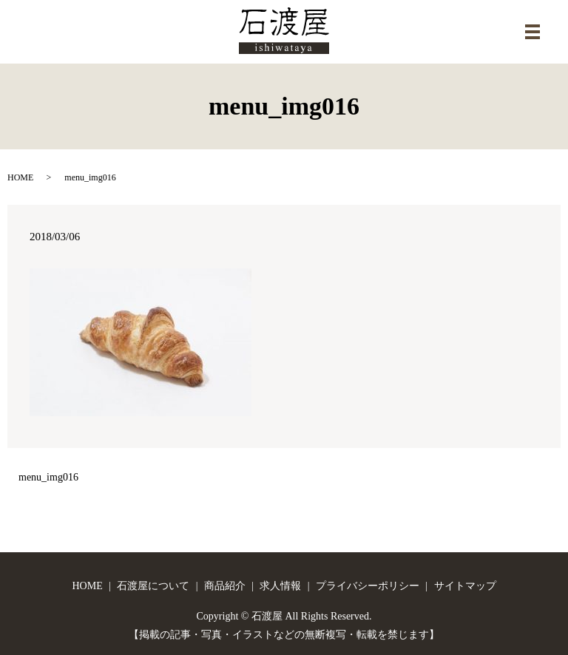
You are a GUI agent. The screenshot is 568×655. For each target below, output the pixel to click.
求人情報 (280, 585)
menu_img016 (48, 477)
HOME (20, 177)
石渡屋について (153, 585)
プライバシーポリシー (367, 585)
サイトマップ (465, 585)
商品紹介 (225, 585)
